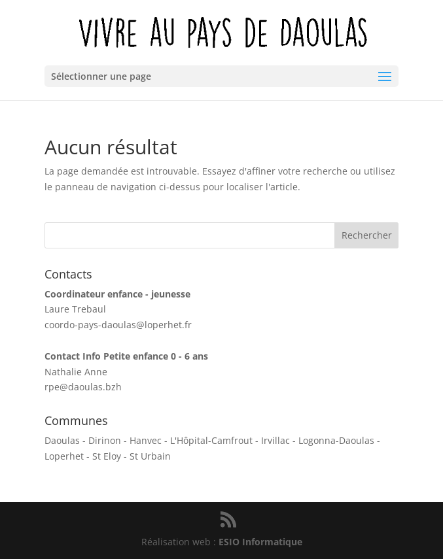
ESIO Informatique (260, 541)
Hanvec (146, 440)
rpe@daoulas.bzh (83, 387)
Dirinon (104, 440)
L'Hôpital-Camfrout (211, 440)
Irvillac (275, 440)
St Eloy (106, 456)
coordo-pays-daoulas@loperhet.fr (118, 324)
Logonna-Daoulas (336, 440)
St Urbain (150, 456)
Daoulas (62, 440)
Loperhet (64, 456)
